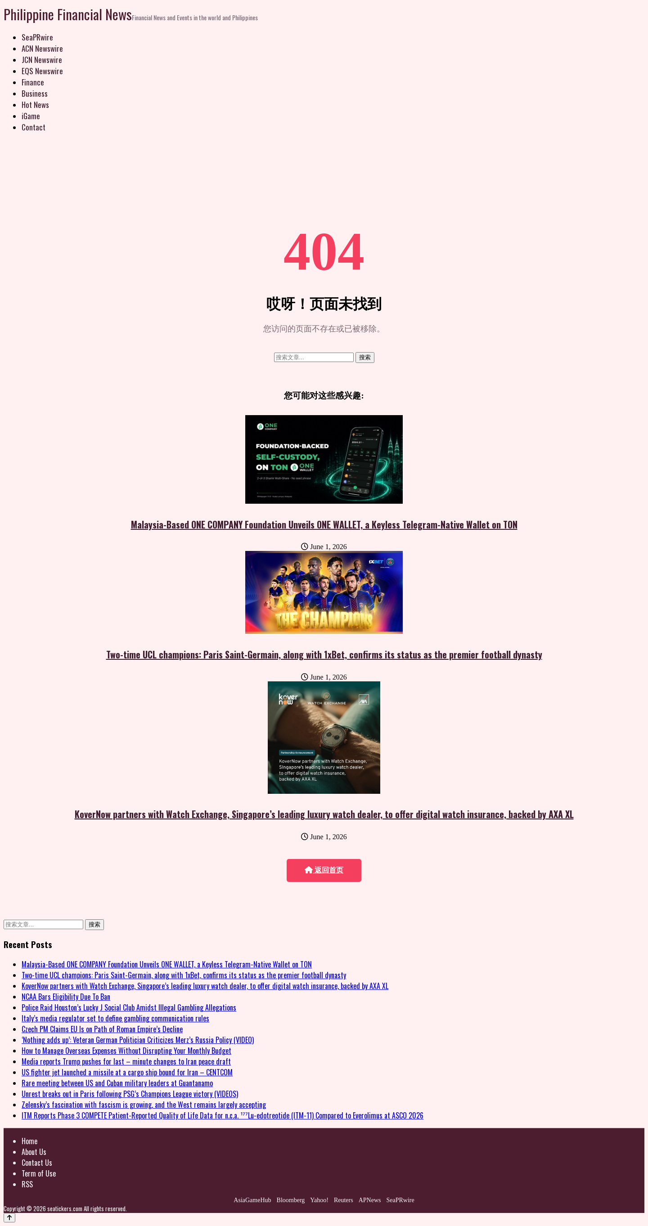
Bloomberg (291, 1200)
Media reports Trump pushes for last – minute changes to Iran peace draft (126, 1061)
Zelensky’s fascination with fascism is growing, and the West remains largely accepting (144, 1104)
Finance (33, 82)
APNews (370, 1200)
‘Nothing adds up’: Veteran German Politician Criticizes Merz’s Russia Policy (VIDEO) (138, 1039)
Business (35, 93)
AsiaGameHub (252, 1200)
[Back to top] (9, 1217)
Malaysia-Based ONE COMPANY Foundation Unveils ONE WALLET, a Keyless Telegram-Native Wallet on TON (324, 524)
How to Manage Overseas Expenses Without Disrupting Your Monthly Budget (126, 1050)
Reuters (343, 1200)
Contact (33, 127)
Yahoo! (319, 1200)
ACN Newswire (42, 48)
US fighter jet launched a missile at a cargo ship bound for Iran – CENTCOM (127, 1072)
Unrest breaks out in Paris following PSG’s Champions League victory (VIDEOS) (130, 1093)
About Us (34, 1151)
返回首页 (324, 870)
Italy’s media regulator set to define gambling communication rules (115, 1018)
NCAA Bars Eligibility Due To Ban (66, 996)
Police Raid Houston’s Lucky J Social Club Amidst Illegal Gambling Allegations (129, 1007)
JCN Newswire (42, 59)
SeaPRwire (37, 37)
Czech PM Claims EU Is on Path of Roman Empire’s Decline (102, 1029)
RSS (27, 1184)
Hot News (35, 104)
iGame (31, 115)
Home (29, 1141)
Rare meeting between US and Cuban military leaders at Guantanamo (117, 1083)
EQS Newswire (42, 70)
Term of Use (39, 1173)
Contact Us (37, 1162)
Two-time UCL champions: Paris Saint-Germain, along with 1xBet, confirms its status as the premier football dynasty (324, 654)
